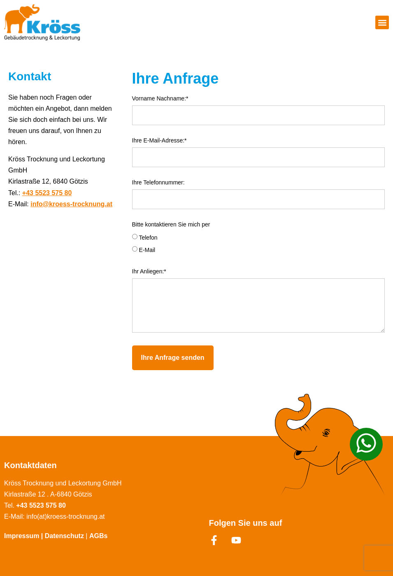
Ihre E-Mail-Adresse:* (159, 141)
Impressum (21, 535)
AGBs (98, 535)
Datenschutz (65, 535)
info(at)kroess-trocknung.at (65, 516)
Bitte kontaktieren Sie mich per (171, 225)
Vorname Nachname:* (160, 99)
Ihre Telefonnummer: (158, 183)
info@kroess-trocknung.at (71, 204)
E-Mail (147, 250)
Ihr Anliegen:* (149, 271)
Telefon (148, 237)
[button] (382, 22)
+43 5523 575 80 (47, 192)
